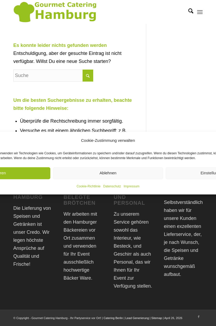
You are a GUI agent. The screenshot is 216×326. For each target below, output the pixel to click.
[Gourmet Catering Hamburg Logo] (55, 12)
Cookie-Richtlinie (88, 186)
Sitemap (156, 318)
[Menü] (200, 12)
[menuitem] (188, 12)
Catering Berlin (113, 318)
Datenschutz (112, 186)
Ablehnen (108, 173)
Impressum (131, 186)
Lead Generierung (137, 318)
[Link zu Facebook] (199, 317)
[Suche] (188, 12)
